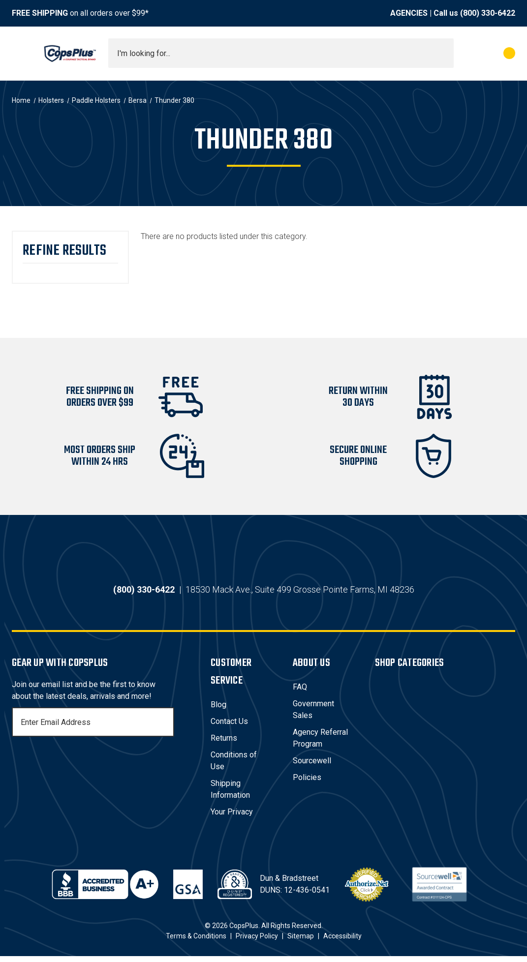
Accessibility (342, 942)
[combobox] (281, 53)
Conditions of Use (234, 766)
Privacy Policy (257, 942)
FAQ (300, 692)
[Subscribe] (165, 728)
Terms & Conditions (196, 942)
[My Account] (466, 53)
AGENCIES (409, 13)
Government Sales (313, 715)
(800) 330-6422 (487, 13)
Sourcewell (312, 766)
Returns (224, 744)
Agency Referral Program (320, 743)
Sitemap (300, 942)
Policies (307, 783)
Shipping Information (230, 795)
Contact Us (229, 727)
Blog (218, 710)
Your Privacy (232, 817)
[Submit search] (443, 53)
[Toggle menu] (21, 53)
